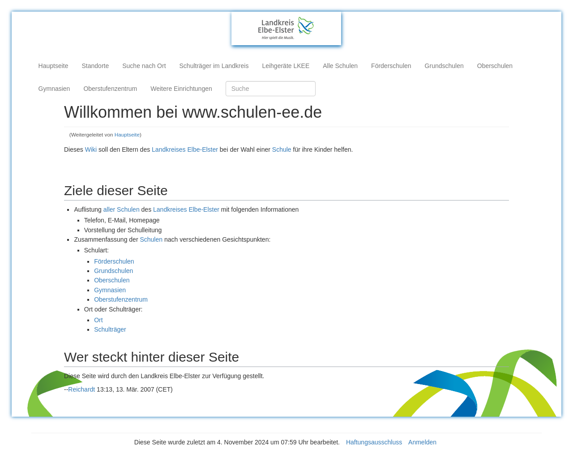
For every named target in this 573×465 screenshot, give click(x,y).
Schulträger (110, 329)
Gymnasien (54, 88)
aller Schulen (121, 209)
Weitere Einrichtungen (181, 88)
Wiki (91, 149)
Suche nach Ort (144, 65)
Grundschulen (444, 65)
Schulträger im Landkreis (214, 65)
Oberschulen (495, 65)
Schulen (151, 239)
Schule (281, 149)
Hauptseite (53, 65)
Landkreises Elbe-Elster (185, 149)
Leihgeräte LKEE (285, 65)
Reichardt (81, 389)
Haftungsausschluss (374, 442)
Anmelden (422, 442)
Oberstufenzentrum (110, 88)
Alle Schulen (340, 65)
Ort (98, 320)
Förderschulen (391, 65)
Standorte (95, 65)
